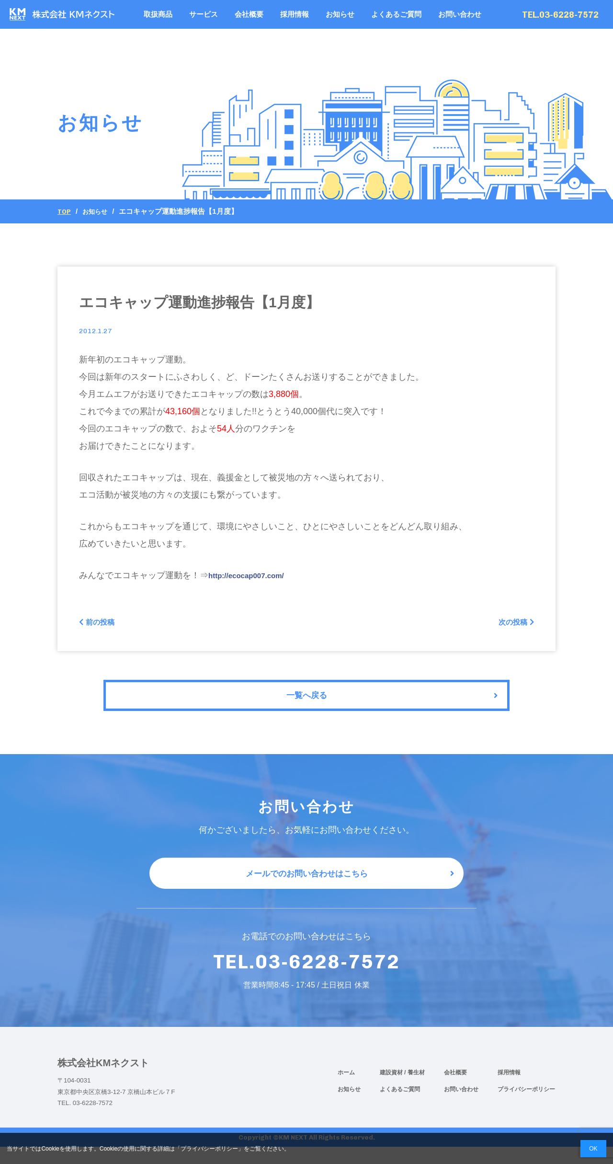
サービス (203, 14)
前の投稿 (100, 624)
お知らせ (340, 14)
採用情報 (294, 14)
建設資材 (392, 1089)
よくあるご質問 (396, 14)
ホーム (346, 1089)
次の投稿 (513, 624)
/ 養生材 (414, 1089)
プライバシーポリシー (526, 1106)
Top (64, 211)
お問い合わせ (459, 14)
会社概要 (249, 14)
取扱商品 (158, 14)
